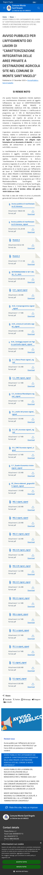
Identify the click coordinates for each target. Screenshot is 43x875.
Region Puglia (8, 2)
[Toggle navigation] (4, 8)
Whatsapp (26, 699)
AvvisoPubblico (32, 80)
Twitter (16, 699)
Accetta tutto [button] (21, 862)
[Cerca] (38, 8)
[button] (21, 871)
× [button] (40, 843)
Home (5, 17)
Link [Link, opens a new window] (9, 857)
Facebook (7, 699)
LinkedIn (7, 702)
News (12, 17)
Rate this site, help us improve (21, 807)
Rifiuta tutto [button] (22, 867)
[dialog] (21, 858)
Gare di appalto (8, 83)
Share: (7, 695)
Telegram (35, 699)
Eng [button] (35, 2)
